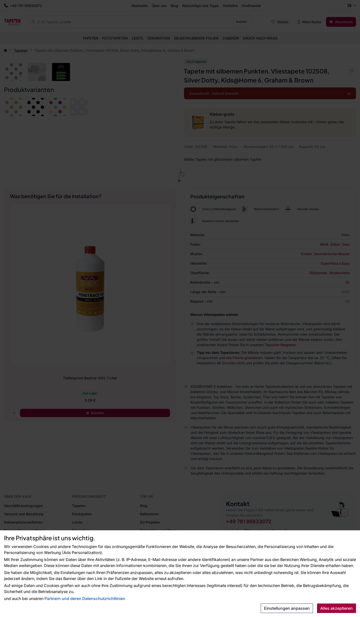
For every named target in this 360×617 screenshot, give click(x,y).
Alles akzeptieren (336, 608)
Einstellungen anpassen (287, 608)
